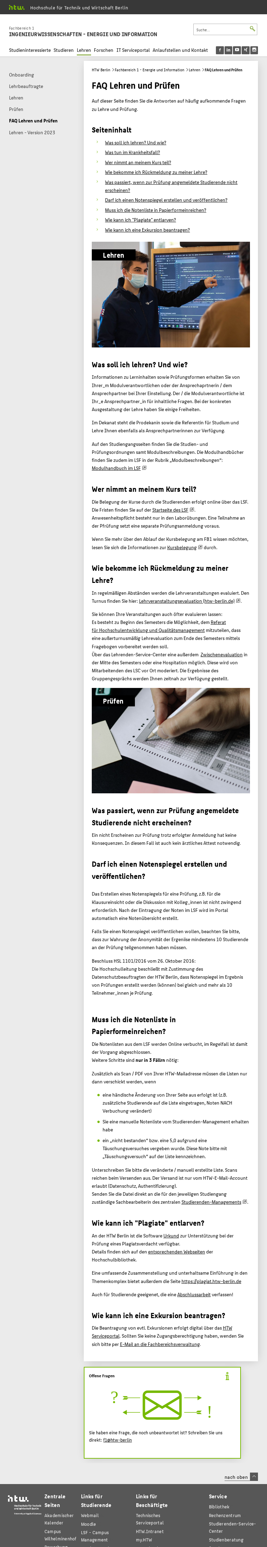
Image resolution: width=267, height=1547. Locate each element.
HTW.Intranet (150, 1531)
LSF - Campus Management (95, 1536)
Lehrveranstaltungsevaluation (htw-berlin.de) (187, 600)
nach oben (241, 1477)
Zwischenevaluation (222, 654)
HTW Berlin (101, 70)
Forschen (103, 50)
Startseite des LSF (170, 509)
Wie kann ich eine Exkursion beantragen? (147, 229)
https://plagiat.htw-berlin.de (211, 1281)
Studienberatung (226, 1539)
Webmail (90, 1515)
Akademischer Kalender (59, 1519)
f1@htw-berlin (117, 1439)
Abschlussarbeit (194, 1294)
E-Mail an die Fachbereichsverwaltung (160, 1344)
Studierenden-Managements (211, 1201)
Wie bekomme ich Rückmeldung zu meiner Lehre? (156, 172)
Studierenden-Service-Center (232, 1527)
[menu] (241, 50)
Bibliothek (219, 1506)
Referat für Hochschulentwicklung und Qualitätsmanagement (159, 626)
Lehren (84, 50)
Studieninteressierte (30, 50)
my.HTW (144, 1539)
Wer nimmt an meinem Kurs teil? (138, 162)
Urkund (171, 1235)
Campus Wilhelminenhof (60, 1535)
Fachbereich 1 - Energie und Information (149, 70)
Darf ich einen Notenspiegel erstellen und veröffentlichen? (166, 199)
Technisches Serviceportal (150, 1519)
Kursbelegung (182, 547)
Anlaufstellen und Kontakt (180, 50)
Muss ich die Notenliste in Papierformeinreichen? (155, 210)
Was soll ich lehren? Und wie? (135, 142)
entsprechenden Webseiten (176, 1251)
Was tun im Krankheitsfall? (132, 152)
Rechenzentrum (225, 1515)
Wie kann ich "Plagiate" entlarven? (140, 219)
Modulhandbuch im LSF (116, 468)
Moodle (88, 1524)
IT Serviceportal (133, 50)
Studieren (64, 50)
